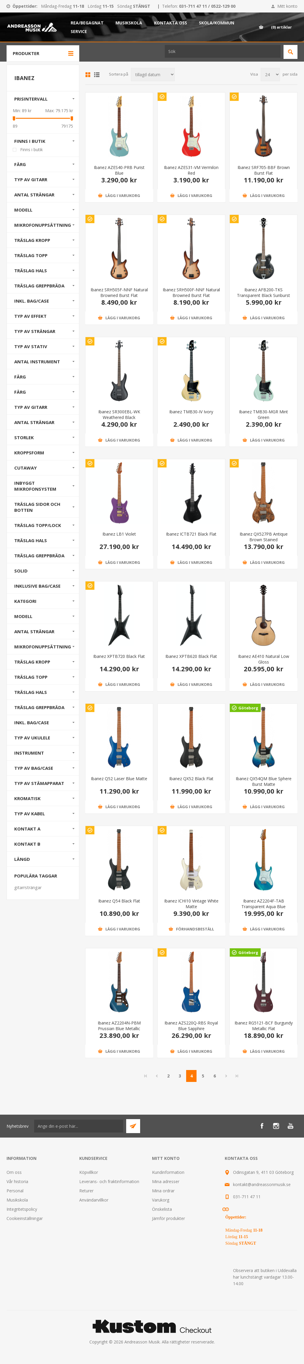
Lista (96, 74)
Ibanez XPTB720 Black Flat (119, 656)
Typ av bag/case (33, 768)
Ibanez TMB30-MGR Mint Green (263, 414)
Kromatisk (27, 798)
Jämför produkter (168, 1218)
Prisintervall (31, 99)
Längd (22, 859)
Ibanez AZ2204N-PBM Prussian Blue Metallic (119, 1025)
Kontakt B (27, 844)
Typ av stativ (30, 346)
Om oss (14, 1172)
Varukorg (160, 1200)
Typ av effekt (30, 316)
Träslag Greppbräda (39, 286)
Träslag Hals (30, 270)
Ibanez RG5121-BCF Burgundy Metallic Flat (264, 1025)
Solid (21, 571)
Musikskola (17, 1200)
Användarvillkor (93, 1200)
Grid (88, 74)
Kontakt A (27, 829)
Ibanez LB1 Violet (119, 534)
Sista (236, 1076)
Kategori (25, 601)
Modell (23, 210)
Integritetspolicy (22, 1209)
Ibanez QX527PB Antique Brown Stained (264, 536)
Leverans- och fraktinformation (109, 1181)
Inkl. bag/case (31, 301)
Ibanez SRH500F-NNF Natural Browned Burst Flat (191, 292)
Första (145, 1076)
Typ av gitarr (30, 179)
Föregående (156, 1076)
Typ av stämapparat (39, 783)
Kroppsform (29, 453)
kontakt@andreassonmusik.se (262, 1184)
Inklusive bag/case (37, 586)
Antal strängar (34, 195)
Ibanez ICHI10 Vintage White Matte (191, 903)
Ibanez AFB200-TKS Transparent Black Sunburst (263, 292)
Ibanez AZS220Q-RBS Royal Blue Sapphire (191, 1025)
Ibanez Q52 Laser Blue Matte (119, 778)
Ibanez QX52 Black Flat (191, 778)
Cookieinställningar (25, 1218)
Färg (20, 164)
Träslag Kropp (32, 240)
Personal (15, 1191)
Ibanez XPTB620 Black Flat (191, 656)
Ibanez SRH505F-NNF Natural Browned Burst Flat (119, 292)
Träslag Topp (31, 255)
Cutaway (25, 468)
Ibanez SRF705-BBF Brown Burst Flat (264, 170)
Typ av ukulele (32, 738)
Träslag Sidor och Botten (37, 507)
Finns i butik (29, 141)
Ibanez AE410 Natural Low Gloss (263, 659)
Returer (86, 1191)
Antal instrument (37, 362)
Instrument (29, 753)
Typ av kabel (29, 813)
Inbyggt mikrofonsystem (35, 486)
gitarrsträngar (28, 887)
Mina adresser (165, 1181)
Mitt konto (287, 6)
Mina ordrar (163, 1191)
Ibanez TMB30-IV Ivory (191, 411)
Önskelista (162, 1209)
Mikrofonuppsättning (42, 225)
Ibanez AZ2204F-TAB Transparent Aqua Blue (263, 903)
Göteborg (248, 708)
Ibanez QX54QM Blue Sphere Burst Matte (264, 781)
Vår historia (17, 1181)
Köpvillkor (88, 1172)
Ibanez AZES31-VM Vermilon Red (191, 170)
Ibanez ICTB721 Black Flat (191, 534)
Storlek (24, 437)
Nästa (226, 1076)
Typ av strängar (34, 331)
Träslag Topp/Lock (37, 525)
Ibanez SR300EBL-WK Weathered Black (119, 414)
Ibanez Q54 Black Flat (119, 901)
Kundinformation (168, 1172)
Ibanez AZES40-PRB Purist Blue (119, 170)
